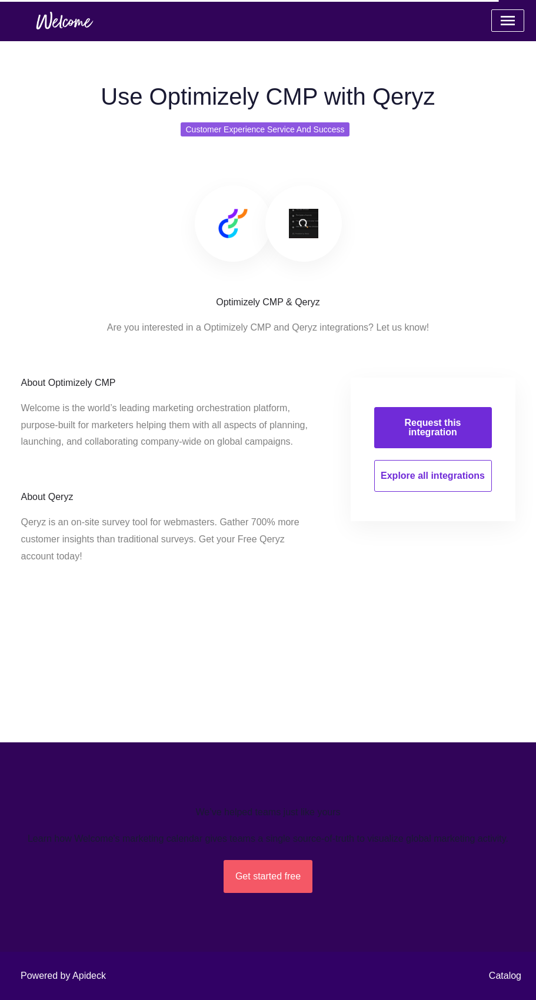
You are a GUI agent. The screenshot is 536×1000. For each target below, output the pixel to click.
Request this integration (432, 427)
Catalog (505, 976)
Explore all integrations (433, 476)
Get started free (268, 876)
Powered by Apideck (63, 976)
